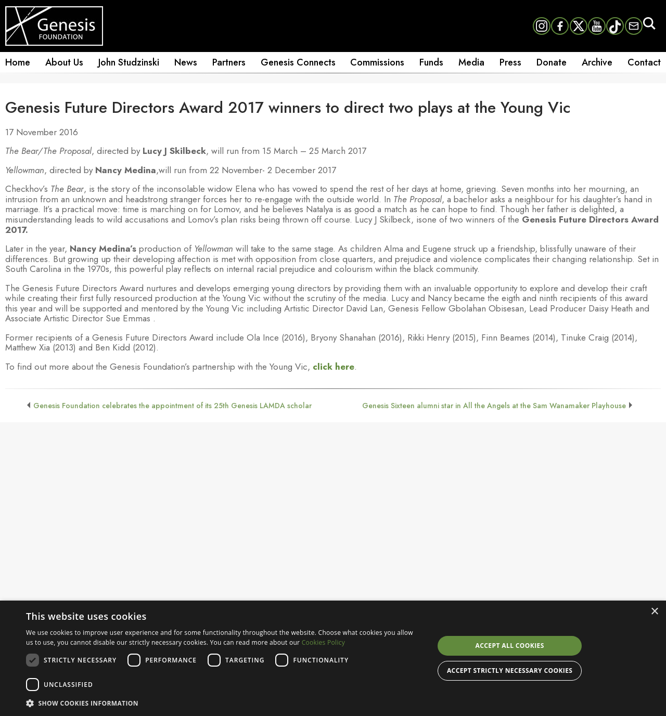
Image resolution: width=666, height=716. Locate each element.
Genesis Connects (298, 62)
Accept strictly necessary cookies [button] (509, 670)
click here (333, 366)
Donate (551, 62)
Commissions (377, 62)
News (185, 62)
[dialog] (333, 658)
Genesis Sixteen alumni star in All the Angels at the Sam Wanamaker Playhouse (494, 405)
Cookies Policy (323, 642)
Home (17, 62)
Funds (431, 62)
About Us (64, 62)
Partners (229, 62)
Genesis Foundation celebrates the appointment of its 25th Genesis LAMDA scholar (172, 405)
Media (471, 62)
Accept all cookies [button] (510, 645)
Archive (597, 62)
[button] (224, 702)
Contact (644, 62)
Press (510, 62)
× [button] (654, 612)
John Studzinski (128, 62)
